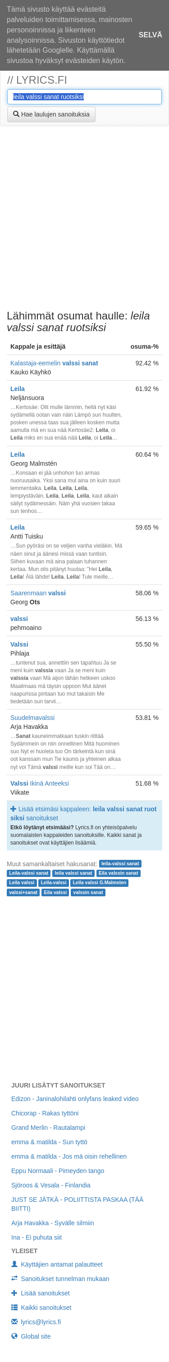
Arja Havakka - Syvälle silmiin (52, 1223)
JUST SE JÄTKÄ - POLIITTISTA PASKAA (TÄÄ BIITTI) (77, 1204)
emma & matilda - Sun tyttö (49, 1142)
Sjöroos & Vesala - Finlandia (51, 1185)
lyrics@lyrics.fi (36, 1322)
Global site (31, 1336)
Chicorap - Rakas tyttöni (44, 1113)
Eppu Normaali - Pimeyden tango (57, 1170)
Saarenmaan (38, 593)
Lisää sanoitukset (40, 1293)
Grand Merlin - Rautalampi (48, 1127)
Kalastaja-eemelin (54, 363)
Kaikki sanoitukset (41, 1307)
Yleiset (24, 1250)
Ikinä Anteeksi (39, 783)
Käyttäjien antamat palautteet (57, 1264)
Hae (51, 114)
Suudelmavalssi (32, 717)
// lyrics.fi (37, 80)
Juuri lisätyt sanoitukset (58, 1085)
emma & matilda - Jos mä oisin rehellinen (69, 1156)
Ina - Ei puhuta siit (36, 1237)
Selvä (150, 35)
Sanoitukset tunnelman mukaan (60, 1278)
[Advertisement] (84, 219)
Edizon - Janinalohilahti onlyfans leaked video (75, 1098)
